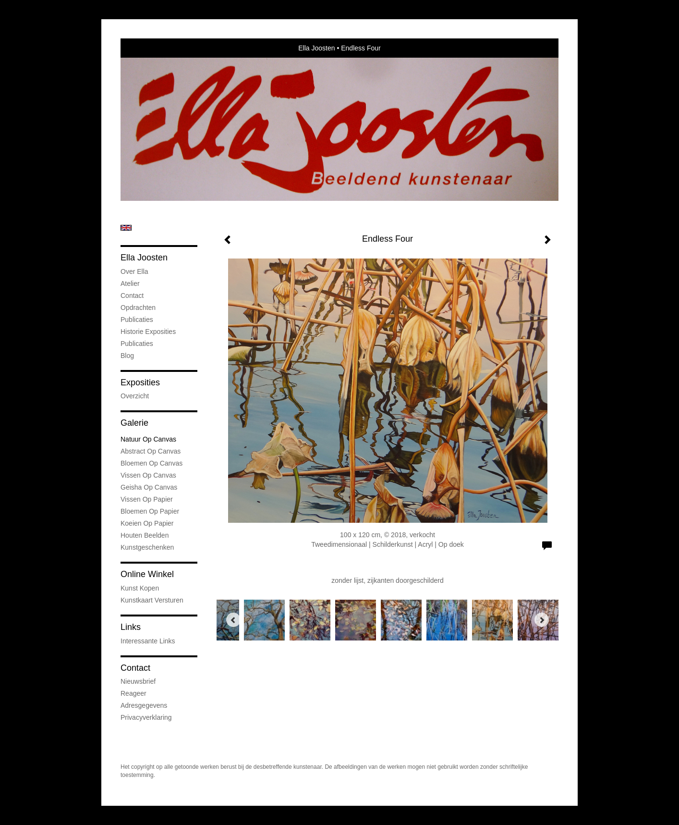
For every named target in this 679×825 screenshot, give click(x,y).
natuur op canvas (148, 439)
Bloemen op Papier (150, 511)
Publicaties (137, 319)
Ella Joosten (316, 48)
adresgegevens (144, 705)
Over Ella (134, 271)
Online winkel (147, 574)
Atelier (130, 283)
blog (127, 355)
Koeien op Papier (147, 523)
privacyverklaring (146, 717)
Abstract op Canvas (151, 451)
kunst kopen (140, 588)
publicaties (137, 343)
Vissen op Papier (147, 499)
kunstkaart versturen (152, 600)
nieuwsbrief (138, 681)
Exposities (140, 382)
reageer (133, 693)
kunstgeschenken (147, 547)
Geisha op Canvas (149, 487)
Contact (132, 295)
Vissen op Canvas (148, 475)
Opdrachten (138, 307)
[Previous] (233, 620)
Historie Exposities (148, 331)
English (126, 228)
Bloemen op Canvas (151, 463)
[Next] (541, 620)
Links (131, 627)
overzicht (135, 396)
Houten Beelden (145, 535)
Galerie (134, 423)
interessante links (148, 641)
